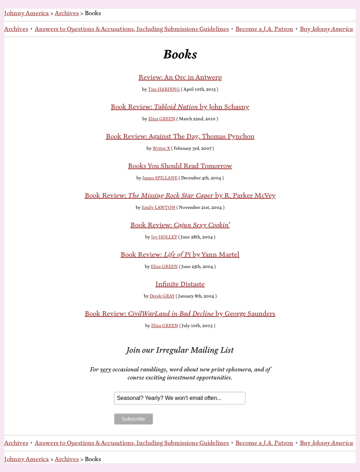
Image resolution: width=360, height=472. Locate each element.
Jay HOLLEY (164, 237)
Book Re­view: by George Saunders (180, 313)
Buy (326, 29)
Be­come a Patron (264, 29)
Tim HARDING (164, 89)
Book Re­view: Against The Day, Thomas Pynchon (180, 136)
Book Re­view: (180, 225)
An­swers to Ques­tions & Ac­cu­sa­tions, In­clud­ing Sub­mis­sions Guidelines (132, 29)
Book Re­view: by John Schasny (180, 106)
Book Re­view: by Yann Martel (180, 254)
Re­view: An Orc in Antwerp (180, 77)
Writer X (161, 148)
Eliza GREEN (161, 119)
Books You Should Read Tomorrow (180, 166)
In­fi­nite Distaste (180, 284)
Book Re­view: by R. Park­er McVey (180, 195)
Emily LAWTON (158, 207)
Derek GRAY (162, 296)
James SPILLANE (160, 178)
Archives (67, 13)
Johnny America (26, 13)
